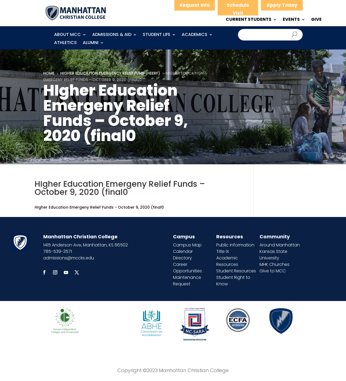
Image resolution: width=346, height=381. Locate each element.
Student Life (156, 35)
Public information (235, 245)
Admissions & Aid (111, 35)
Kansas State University (273, 254)
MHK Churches (275, 264)
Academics (194, 35)
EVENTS (291, 20)
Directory (182, 258)
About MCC (67, 35)
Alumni (90, 43)
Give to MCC (273, 271)
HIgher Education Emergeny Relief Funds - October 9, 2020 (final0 (99, 207)
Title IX (222, 251)
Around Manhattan (280, 245)
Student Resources (236, 271)
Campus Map (187, 245)
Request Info (195, 5)
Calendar (183, 251)
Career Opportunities (187, 267)
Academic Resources (227, 261)
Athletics (65, 43)
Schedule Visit (238, 9)
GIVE (316, 20)
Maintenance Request (187, 280)
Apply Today (282, 5)
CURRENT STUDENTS (248, 20)
